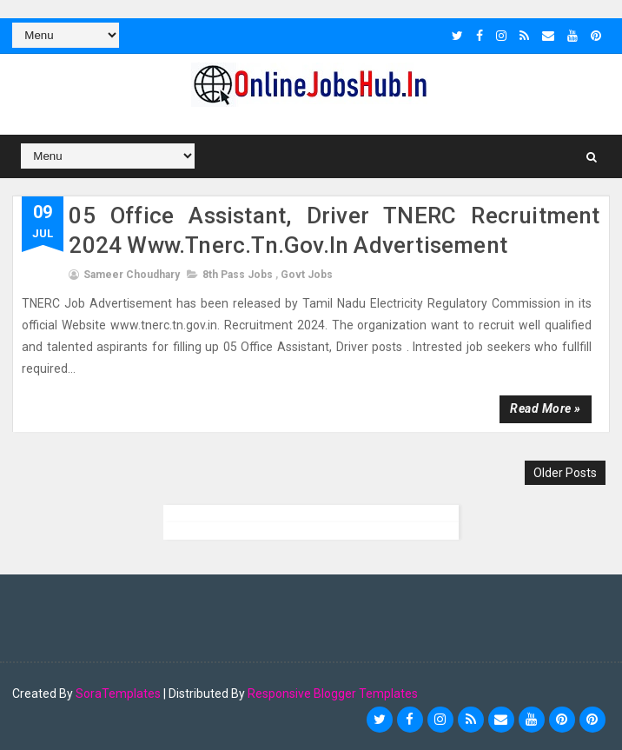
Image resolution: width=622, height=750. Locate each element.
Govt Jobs (307, 275)
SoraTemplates (118, 693)
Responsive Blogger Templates (333, 693)
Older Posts (565, 473)
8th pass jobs (237, 275)
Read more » (545, 408)
